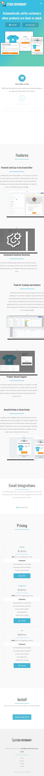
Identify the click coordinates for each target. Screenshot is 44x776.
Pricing (22, 763)
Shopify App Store (22, 720)
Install (13, 25)
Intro (22, 758)
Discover (30, 25)
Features (22, 761)
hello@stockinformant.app (29, 748)
